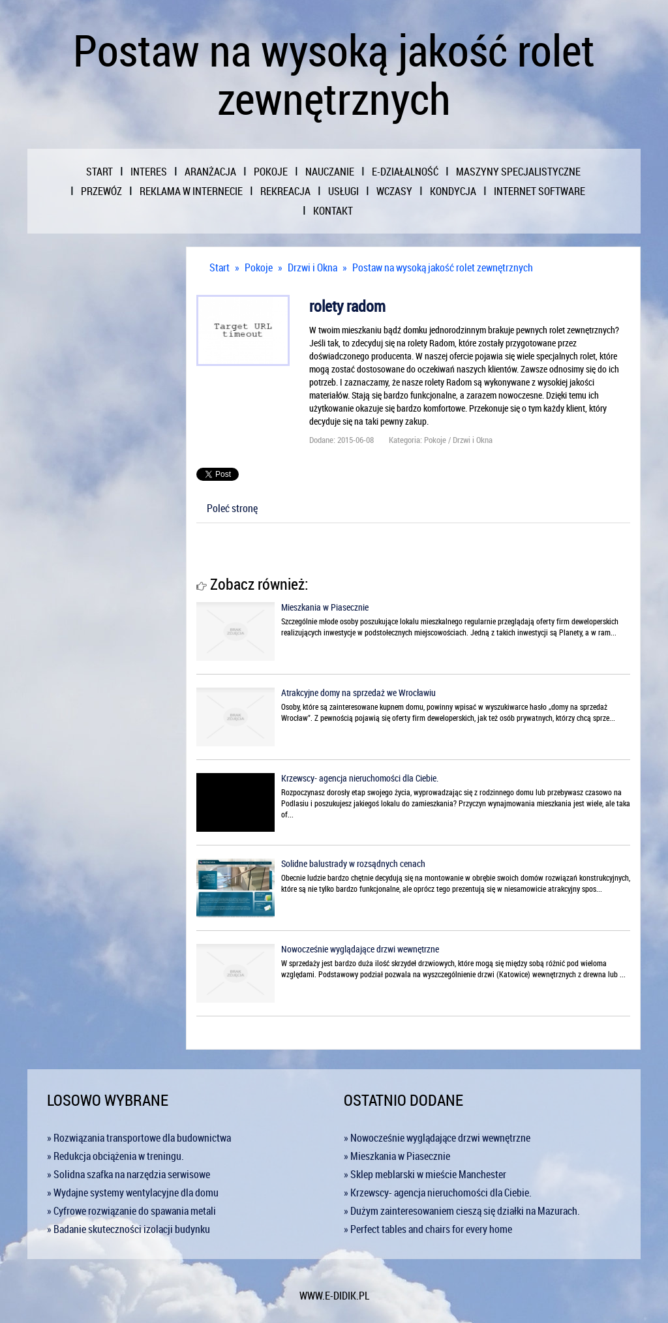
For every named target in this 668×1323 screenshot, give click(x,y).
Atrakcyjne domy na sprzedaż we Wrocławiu (358, 692)
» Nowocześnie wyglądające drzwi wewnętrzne (437, 1138)
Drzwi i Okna (312, 267)
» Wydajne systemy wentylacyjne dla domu (133, 1192)
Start (219, 267)
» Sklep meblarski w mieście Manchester (425, 1174)
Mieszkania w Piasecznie (325, 607)
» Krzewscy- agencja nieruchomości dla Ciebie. (438, 1192)
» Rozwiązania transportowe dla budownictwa (139, 1138)
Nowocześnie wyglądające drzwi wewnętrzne (360, 949)
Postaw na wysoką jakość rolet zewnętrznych (442, 267)
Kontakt (333, 211)
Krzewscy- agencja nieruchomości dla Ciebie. (359, 778)
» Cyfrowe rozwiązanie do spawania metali (131, 1211)
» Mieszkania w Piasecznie (397, 1156)
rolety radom (347, 306)
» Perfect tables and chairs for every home (428, 1229)
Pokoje (259, 267)
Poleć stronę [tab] (232, 508)
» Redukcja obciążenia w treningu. (115, 1156)
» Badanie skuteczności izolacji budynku (128, 1229)
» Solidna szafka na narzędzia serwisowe (128, 1174)
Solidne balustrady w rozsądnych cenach (353, 863)
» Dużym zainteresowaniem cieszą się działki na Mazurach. (462, 1211)
